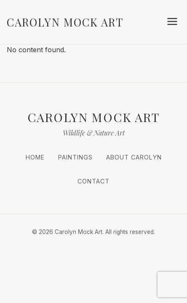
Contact (93, 181)
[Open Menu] (172, 22)
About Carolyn (134, 157)
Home (35, 157)
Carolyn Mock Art (65, 22)
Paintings (75, 157)
